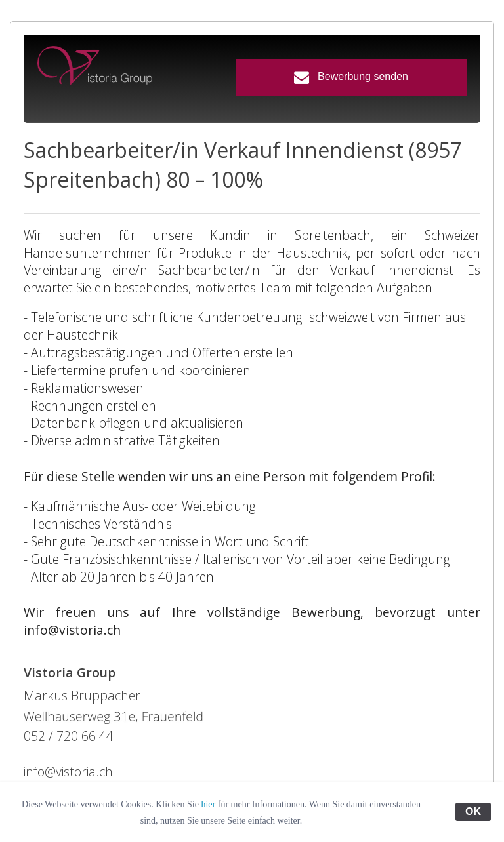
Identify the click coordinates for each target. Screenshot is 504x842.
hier (208, 804)
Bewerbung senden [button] (351, 77)
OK (473, 811)
